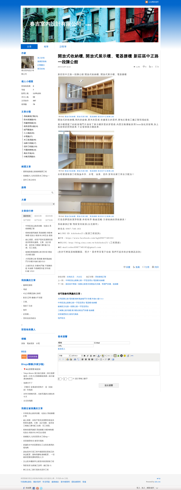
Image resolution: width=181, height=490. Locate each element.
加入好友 (41, 58)
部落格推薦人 (28, 329)
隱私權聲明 (76, 482)
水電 (38, 343)
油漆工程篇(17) (30, 143)
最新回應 (38, 216)
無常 (25, 310)
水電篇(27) (28, 136)
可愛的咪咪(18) (30, 150)
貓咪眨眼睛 (27, 285)
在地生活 (70, 277)
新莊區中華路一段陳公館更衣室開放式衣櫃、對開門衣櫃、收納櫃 (92, 284)
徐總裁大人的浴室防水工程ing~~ (36, 176)
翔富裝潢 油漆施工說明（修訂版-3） (38, 465)
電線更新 (30, 343)
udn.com (157, 482)
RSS (24, 357)
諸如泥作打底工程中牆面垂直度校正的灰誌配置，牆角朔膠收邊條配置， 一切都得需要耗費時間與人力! (39, 454)
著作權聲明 (65, 482)
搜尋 (52, 192)
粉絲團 (28, 488)
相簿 (46, 46)
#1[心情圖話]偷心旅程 (32, 293)
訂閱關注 (41, 65)
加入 (143, 488)
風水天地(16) (29, 153)
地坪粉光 (61, 318)
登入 (138, 488)
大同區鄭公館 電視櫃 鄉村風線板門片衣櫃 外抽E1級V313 (80, 299)
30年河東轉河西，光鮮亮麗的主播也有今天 (39, 395)
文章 (29, 46)
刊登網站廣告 (26, 482)
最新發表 (27, 216)
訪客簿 (63, 46)
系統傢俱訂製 (100, 277)
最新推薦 (49, 216)
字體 (60, 356)
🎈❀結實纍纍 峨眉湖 (32, 369)
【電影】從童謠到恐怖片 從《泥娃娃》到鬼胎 (38, 388)
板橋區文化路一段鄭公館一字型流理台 (73, 306)
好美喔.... (27, 314)
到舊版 (88, 25)
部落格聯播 (32, 357)
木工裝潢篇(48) (30, 140)
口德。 (26, 302)
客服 (84, 482)
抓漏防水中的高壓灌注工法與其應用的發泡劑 (38, 446)
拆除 (23, 343)
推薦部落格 (42, 61)
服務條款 (55, 482)
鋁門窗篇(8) (28, 130)
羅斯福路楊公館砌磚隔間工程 (35, 171)
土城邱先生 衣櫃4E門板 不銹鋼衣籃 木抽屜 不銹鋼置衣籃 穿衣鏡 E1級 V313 (38, 268)
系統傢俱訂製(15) (31, 116)
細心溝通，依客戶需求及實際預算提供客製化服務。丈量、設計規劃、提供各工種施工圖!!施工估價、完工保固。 (39, 244)
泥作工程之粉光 (29, 180)
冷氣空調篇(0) (29, 156)
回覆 (128, 267)
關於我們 (37, 482)
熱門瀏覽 (27, 220)
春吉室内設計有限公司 (55, 24)
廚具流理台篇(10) (31, 126)
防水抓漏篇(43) (30, 120)
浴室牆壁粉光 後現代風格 (68, 314)
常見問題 (46, 482)
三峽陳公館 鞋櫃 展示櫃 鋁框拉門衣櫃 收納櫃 (76, 310)
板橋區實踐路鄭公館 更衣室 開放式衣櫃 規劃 (38, 253)
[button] (64, 355)
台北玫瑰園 (28, 401)
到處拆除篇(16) (30, 123)
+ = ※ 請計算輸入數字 (73, 379)
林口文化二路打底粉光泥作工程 (36, 470)
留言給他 (41, 69)
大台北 (79, 277)
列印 (157, 267)
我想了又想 (27, 306)
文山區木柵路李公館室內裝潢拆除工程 (38, 461)
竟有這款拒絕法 (29, 318)
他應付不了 (28, 383)
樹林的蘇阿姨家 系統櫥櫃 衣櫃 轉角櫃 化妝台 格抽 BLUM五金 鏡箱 (39, 234)
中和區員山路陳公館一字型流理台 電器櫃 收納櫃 (85, 280)
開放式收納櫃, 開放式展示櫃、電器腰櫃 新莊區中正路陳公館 (89, 116)
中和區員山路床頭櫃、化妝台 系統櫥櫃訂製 (38, 227)
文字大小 (74, 356)
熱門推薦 (49, 220)
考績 (25, 289)
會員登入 (61, 349)
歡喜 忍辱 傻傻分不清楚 (32, 298)
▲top (158, 478)
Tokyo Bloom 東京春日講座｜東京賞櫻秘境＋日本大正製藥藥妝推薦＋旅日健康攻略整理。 (38, 376)
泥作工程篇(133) (30, 146)
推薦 (138, 267)
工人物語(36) (29, 133)
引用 (147, 267)
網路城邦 (150, 488)
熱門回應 (38, 220)
